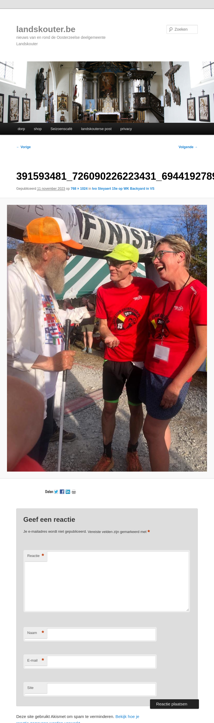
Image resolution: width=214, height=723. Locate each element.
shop (38, 129)
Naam (35, 633)
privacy (126, 129)
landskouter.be (45, 29)
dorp (21, 129)
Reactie (35, 556)
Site (30, 688)
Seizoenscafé (61, 129)
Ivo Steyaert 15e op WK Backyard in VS (123, 189)
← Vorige (23, 147)
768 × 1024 (79, 189)
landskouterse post (96, 129)
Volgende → (188, 147)
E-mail (35, 661)
